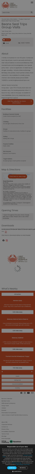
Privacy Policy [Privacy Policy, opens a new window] (26, 464)
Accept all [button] (12, 467)
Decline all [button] (23, 467)
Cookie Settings (19, 464)
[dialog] (17, 459)
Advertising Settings (16, 463)
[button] (17, 471)
